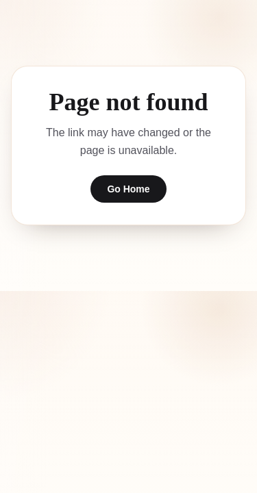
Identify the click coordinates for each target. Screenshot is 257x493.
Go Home (128, 189)
